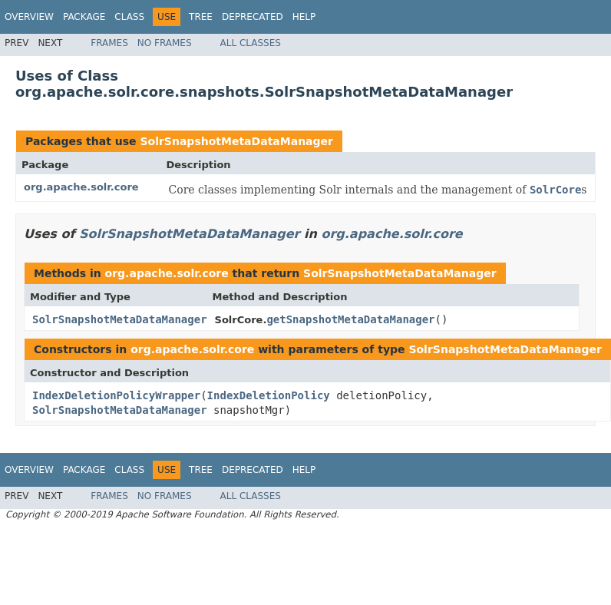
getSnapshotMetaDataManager (350, 319)
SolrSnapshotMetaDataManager (236, 141)
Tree (201, 17)
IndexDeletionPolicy (268, 395)
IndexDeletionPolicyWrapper (116, 395)
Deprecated (252, 17)
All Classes (250, 43)
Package (84, 17)
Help (304, 17)
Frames (109, 43)
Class (129, 17)
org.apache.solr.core (81, 187)
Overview (29, 17)
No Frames (164, 43)
